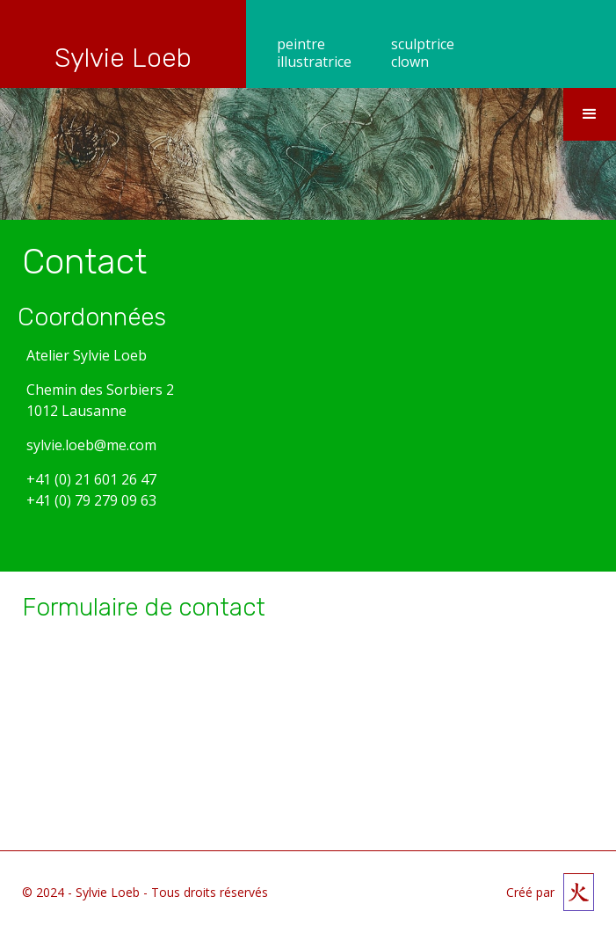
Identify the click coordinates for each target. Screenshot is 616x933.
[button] (589, 114)
